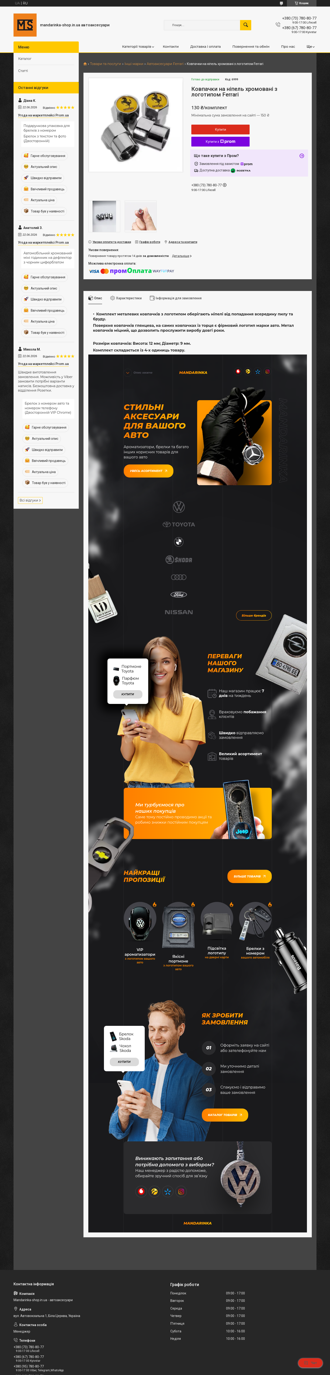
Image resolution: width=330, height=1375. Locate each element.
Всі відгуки (29, 500)
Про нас (288, 46)
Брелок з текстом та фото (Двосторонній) (45, 138)
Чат (310, 1363)
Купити (220, 129)
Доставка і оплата (205, 46)
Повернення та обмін (250, 46)
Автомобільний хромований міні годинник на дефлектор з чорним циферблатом (48, 257)
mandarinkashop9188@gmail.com (41, 1300)
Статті (23, 71)
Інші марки (133, 64)
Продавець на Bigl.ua (165, 1366)
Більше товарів (249, 781)
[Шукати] (245, 25)
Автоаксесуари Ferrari (165, 64)
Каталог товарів (225, 1019)
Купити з (220, 142)
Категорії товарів (136, 46)
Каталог (24, 59)
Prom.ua (187, 1362)
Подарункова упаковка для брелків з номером (47, 128)
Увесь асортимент (148, 470)
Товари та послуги (105, 64)
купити (127, 599)
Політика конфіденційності (210, 1370)
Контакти (171, 46)
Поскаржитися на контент (173, 1370)
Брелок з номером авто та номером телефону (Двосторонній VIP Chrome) (48, 408)
